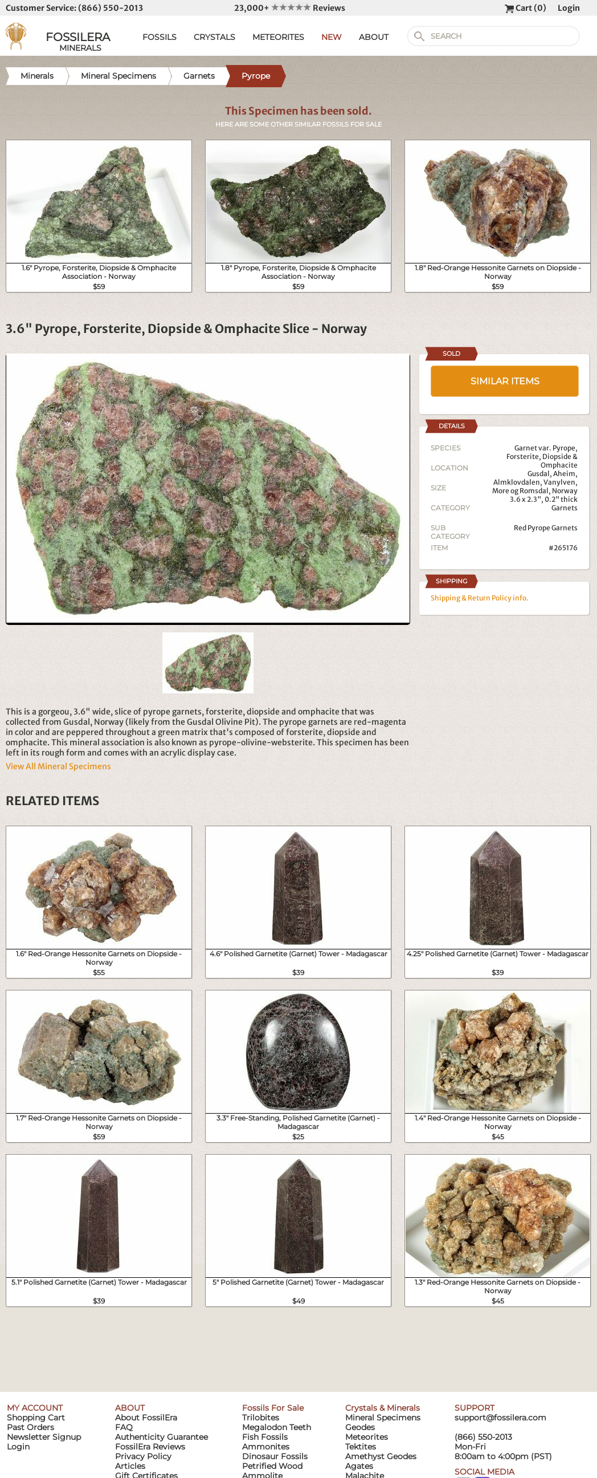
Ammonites (265, 1447)
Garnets (564, 508)
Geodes (360, 1427)
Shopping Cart (36, 1417)
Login (569, 8)
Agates (359, 1466)
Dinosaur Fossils (275, 1456)
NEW (331, 37)
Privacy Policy (143, 1456)
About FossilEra (146, 1417)
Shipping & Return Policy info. (480, 598)
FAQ (124, 1427)
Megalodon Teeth (276, 1427)
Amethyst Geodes (380, 1456)
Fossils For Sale (273, 1408)
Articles (130, 1466)
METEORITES (278, 37)
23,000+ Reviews (289, 8)
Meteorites (366, 1437)
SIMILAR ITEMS (505, 381)
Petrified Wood (272, 1466)
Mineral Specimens (382, 1417)
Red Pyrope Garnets (546, 527)
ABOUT (374, 37)
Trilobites (260, 1417)
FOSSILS (159, 37)
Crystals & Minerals (382, 1408)
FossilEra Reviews (150, 1447)
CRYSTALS (214, 37)
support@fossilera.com (500, 1417)
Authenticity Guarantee (161, 1437)
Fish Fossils (265, 1437)
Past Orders (30, 1427)
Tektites (360, 1447)
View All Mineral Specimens (58, 766)
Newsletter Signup (44, 1437)
